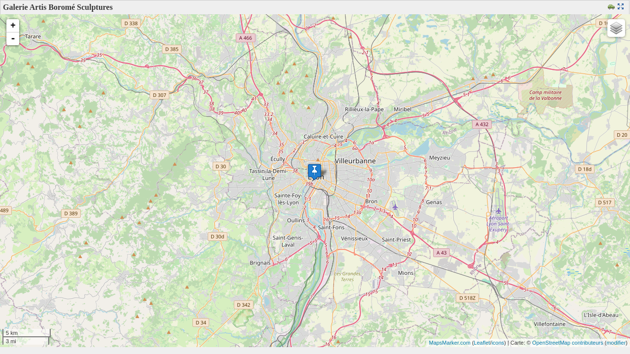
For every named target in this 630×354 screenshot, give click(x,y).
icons (498, 343)
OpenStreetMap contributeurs (567, 343)
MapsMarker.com (449, 343)
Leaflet (482, 343)
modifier (616, 343)
